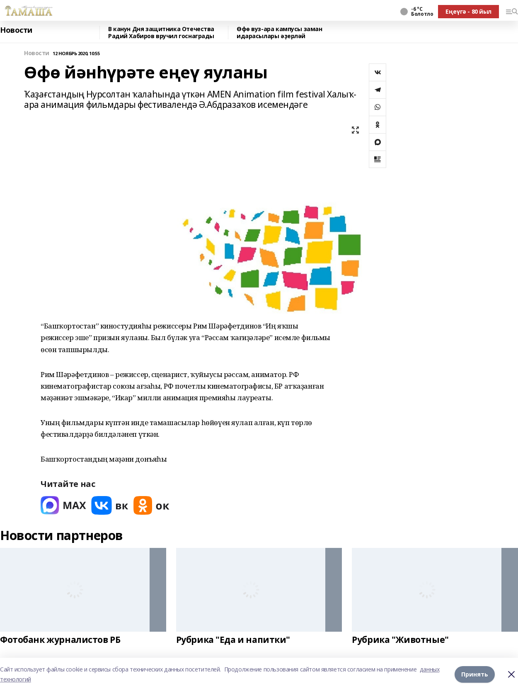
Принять (474, 674)
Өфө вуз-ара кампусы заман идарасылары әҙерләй (279, 32)
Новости (16, 30)
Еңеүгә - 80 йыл (468, 11)
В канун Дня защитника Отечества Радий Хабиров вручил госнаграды (161, 32)
